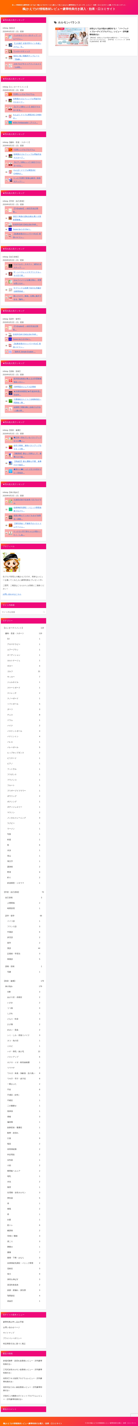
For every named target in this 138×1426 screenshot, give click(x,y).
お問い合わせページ (11, 1327)
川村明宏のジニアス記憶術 (25, 387)
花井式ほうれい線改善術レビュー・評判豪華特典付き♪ (22, 1389)
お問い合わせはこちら (12, 594)
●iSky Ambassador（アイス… (25, 123)
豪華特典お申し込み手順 (13, 1322)
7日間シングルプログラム (24, 94)
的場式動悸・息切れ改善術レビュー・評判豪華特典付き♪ (22, 1362)
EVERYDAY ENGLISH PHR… (25, 224)
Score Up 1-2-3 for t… (22, 229)
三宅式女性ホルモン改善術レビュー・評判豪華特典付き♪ (22, 1371)
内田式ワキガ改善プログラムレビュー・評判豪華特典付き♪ (22, 1380)
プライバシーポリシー (12, 1338)
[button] (44, 612)
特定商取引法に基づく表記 (14, 1344)
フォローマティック (21, 51)
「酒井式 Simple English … (24, 352)
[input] (23, 612)
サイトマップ (8, 1333)
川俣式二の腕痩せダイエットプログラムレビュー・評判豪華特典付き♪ (22, 1397)
